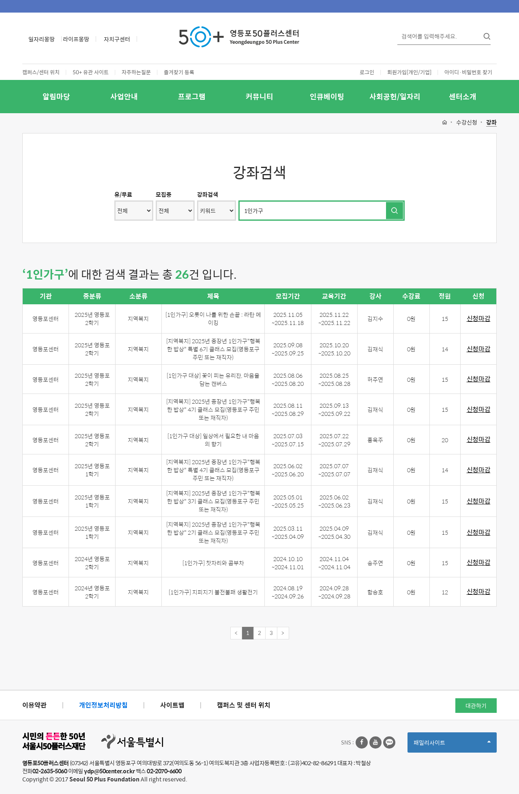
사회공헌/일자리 (394, 96)
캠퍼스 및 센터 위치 (243, 705)
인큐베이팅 (327, 96)
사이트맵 (172, 705)
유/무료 (123, 194)
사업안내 (124, 96)
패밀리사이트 (452, 745)
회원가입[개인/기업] (409, 72)
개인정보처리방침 (103, 705)
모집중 (164, 194)
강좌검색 (207, 194)
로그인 (367, 72)
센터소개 (462, 96)
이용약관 (34, 705)
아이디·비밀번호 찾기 (468, 72)
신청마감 (479, 318)
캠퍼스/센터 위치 (41, 72)
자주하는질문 (136, 72)
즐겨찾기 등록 (179, 72)
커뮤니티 (259, 96)
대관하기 (476, 705)
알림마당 (56, 96)
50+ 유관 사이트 (91, 72)
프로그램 (192, 96)
